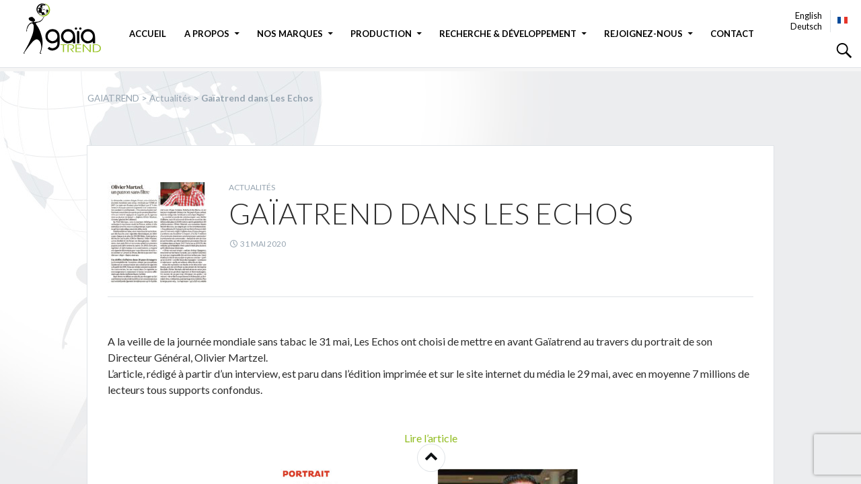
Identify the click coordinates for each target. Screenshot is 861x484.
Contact (732, 33)
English (808, 15)
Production (381, 33)
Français (843, 20)
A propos (206, 33)
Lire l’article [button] (430, 438)
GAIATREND (71, 28)
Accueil (147, 33)
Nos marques (290, 33)
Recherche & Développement (507, 33)
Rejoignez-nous (643, 33)
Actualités (252, 187)
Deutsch (806, 26)
